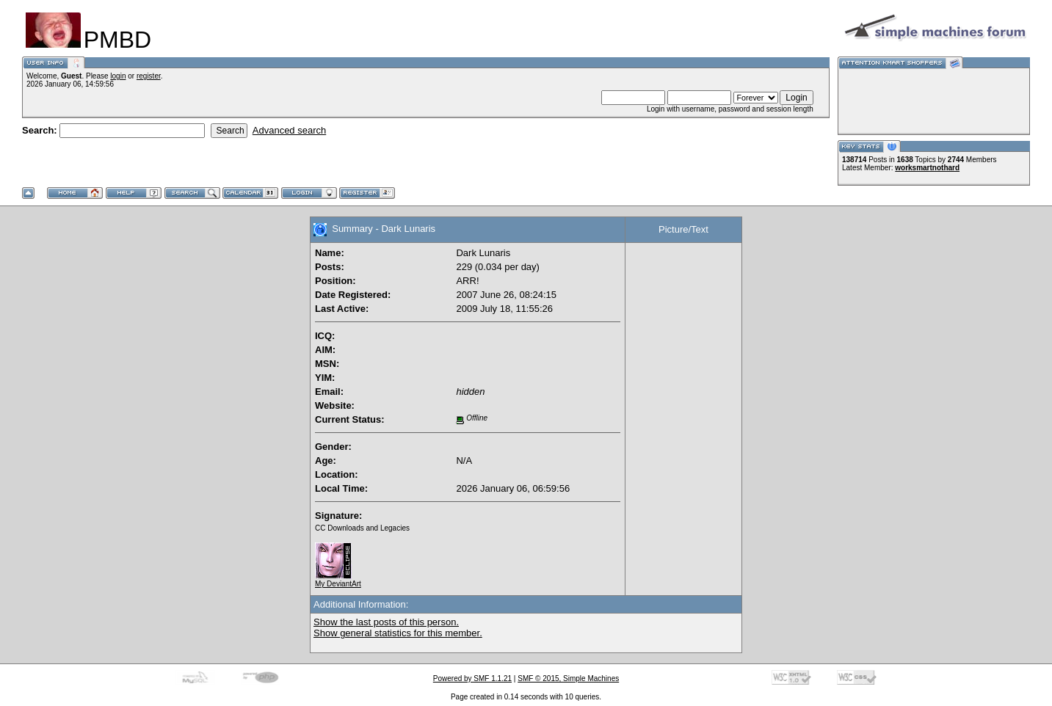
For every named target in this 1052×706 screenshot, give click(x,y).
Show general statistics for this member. (397, 632)
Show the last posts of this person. (386, 621)
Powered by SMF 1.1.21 (472, 678)
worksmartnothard (927, 168)
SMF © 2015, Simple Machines (568, 678)
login (118, 76)
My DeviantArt (338, 580)
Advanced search (289, 130)
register (149, 76)
